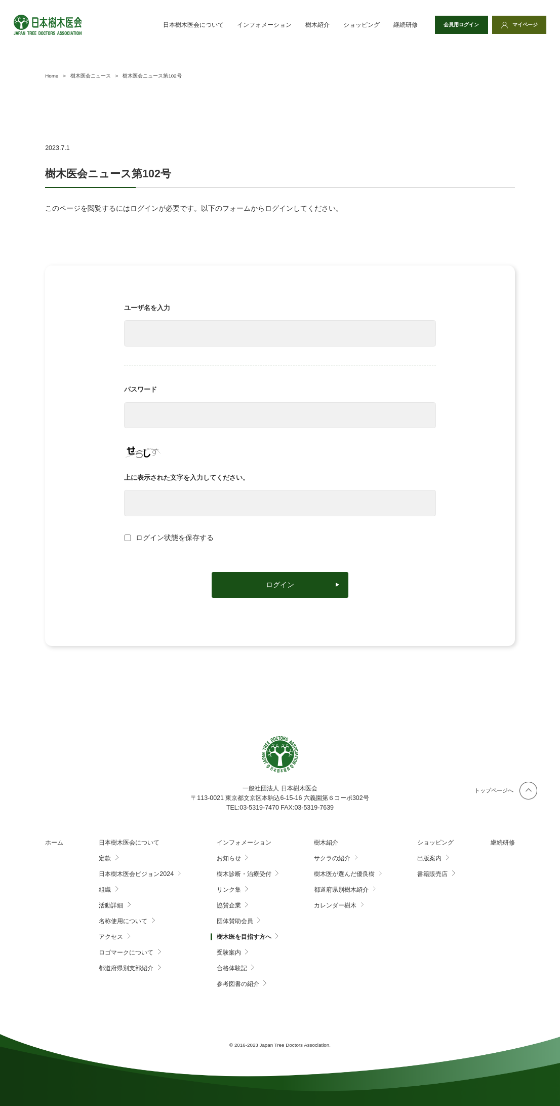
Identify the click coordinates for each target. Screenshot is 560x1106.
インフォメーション (256, 24)
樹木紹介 (310, 24)
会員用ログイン (456, 25)
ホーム (54, 842)
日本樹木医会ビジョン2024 (136, 874)
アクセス (111, 936)
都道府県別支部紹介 (126, 968)
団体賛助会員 (235, 921)
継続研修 (397, 24)
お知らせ (229, 858)
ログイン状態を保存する (175, 538)
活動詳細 (111, 905)
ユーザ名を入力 (147, 307)
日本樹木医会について (185, 24)
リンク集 (229, 889)
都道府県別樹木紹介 (341, 889)
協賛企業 (229, 905)
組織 (105, 889)
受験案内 (229, 952)
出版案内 (429, 858)
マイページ (523, 25)
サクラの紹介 (332, 858)
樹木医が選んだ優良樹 (344, 874)
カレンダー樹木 (335, 905)
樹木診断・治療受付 (244, 874)
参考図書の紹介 (238, 983)
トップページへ (493, 790)
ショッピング (353, 24)
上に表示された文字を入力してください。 (186, 477)
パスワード (140, 389)
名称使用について (123, 921)
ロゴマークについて (126, 952)
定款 (105, 858)
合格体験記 (232, 968)
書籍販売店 (432, 874)
